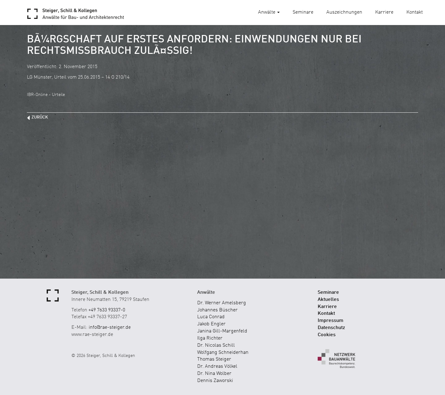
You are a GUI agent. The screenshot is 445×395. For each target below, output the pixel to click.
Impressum (330, 320)
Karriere (384, 12)
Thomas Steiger (214, 359)
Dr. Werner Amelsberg (221, 303)
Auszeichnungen (344, 12)
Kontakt (414, 12)
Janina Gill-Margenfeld (222, 331)
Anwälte (269, 12)
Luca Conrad (211, 317)
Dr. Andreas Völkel (217, 366)
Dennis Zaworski (215, 380)
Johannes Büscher (217, 310)
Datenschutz (331, 327)
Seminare (303, 12)
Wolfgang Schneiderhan (222, 352)
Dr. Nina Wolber (214, 373)
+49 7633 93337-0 (106, 310)
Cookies (327, 334)
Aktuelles (328, 299)
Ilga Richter (209, 338)
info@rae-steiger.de (110, 327)
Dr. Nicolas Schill (216, 345)
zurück (40, 117)
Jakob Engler (211, 324)
